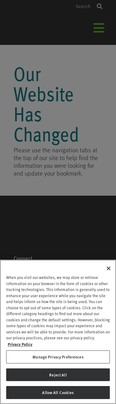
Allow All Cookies (58, 392)
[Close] (108, 268)
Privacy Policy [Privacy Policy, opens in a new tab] (20, 344)
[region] (58, 332)
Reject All (58, 375)
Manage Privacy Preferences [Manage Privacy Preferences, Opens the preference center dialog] (57, 357)
